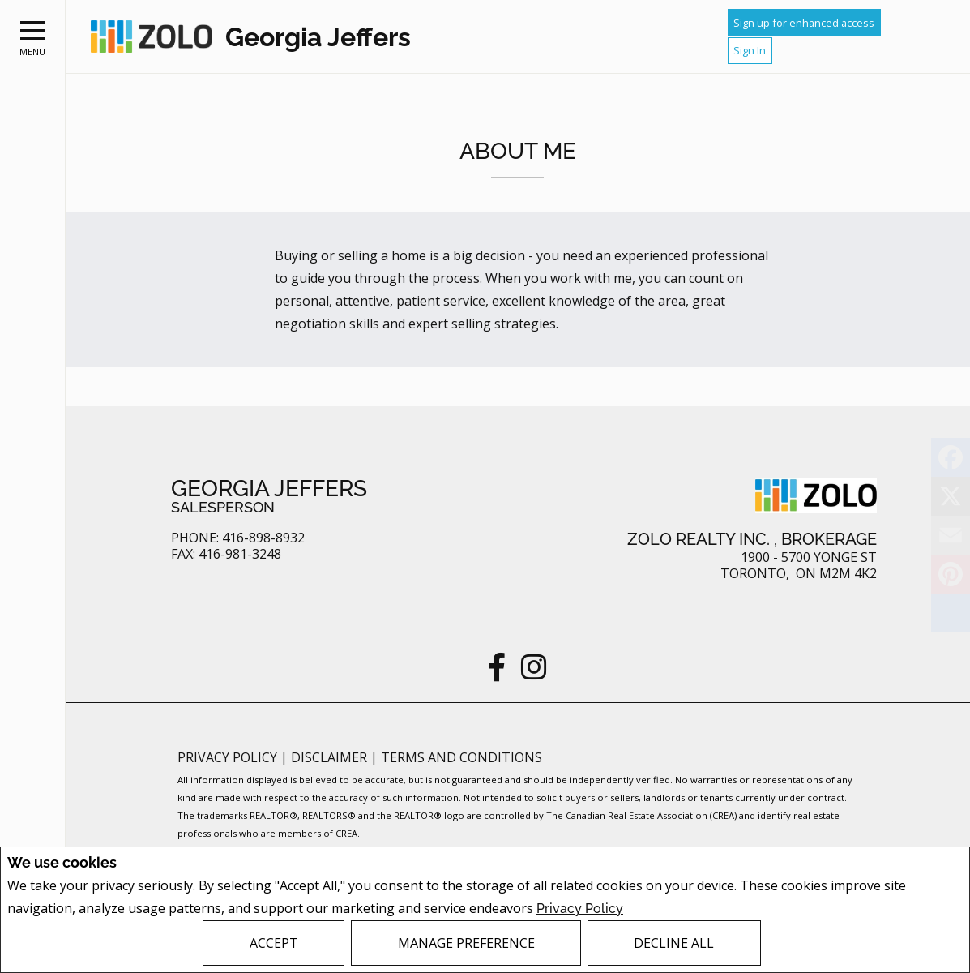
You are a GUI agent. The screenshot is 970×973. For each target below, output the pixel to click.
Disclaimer (330, 757)
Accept (274, 943)
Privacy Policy (579, 908)
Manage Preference (466, 943)
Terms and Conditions (461, 757)
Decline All (674, 943)
